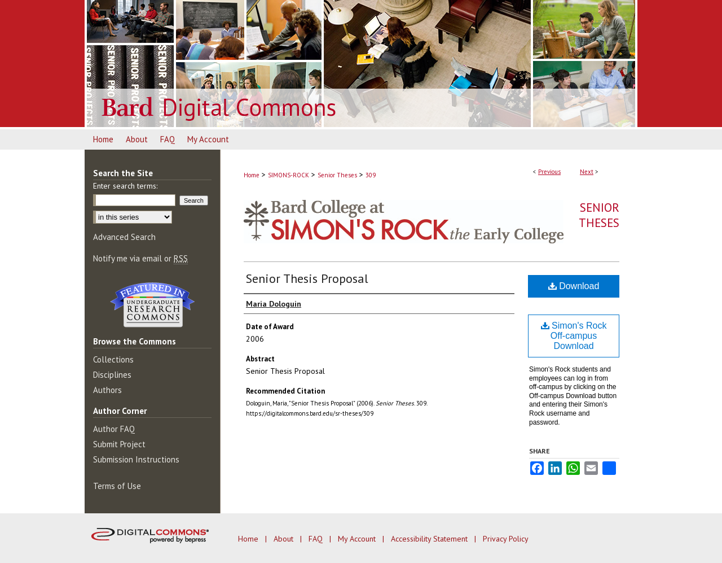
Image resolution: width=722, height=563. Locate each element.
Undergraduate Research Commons (152, 305)
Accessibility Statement (430, 539)
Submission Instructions (136, 459)
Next (586, 172)
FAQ (317, 539)
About (285, 539)
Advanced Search (124, 237)
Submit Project (119, 444)
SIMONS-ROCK (288, 175)
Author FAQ (114, 429)
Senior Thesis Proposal (307, 278)
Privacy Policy (506, 539)
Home (251, 175)
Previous (549, 172)
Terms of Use (117, 486)
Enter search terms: (125, 186)
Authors (107, 390)
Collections (113, 359)
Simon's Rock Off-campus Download (574, 336)
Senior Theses (337, 175)
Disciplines (112, 374)
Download (574, 286)
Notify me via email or (140, 258)
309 (371, 175)
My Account (358, 539)
